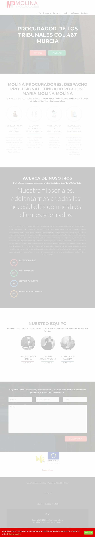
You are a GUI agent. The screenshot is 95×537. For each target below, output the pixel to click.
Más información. (14, 534)
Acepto (88, 532)
